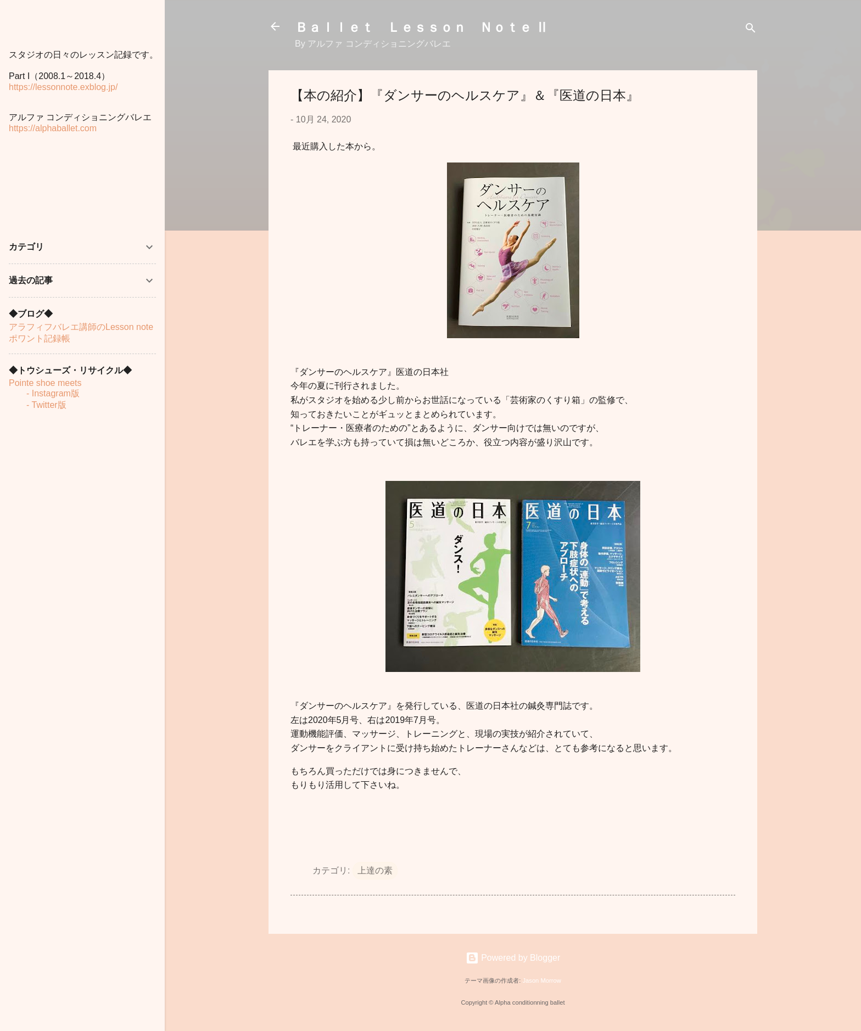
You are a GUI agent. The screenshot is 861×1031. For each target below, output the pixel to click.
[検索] (750, 30)
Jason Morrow (541, 980)
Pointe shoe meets (45, 383)
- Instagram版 (44, 393)
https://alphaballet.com (53, 128)
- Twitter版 (37, 405)
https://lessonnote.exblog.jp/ (63, 87)
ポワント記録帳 (39, 338)
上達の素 (375, 870)
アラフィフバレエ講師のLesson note (81, 327)
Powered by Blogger (513, 957)
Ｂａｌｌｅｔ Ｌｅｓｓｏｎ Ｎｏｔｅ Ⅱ (422, 26)
